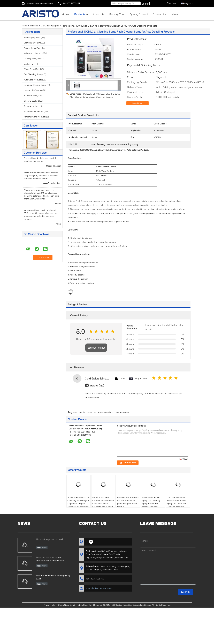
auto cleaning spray (82, 412)
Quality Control (139, 14)
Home (65, 14)
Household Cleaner (33, 90)
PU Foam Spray (31, 95)
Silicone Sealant (31, 101)
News (175, 14)
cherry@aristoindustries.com (40, 3)
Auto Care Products (33, 79)
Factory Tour (117, 14)
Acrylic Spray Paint (32, 48)
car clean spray (122, 412)
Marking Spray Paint (33, 58)
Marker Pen (29, 64)
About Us (98, 14)
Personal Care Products (35, 116)
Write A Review (96, 347)
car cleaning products (103, 412)
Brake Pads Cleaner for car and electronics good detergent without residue (128, 502)
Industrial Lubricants (33, 53)
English (188, 3)
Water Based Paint (32, 69)
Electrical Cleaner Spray (35, 85)
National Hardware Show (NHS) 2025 (53, 577)
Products (79, 14)
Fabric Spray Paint (32, 37)
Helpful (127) (97, 385)
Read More (41, 547)
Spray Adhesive (31, 106)
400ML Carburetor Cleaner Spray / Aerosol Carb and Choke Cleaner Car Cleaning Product (103, 503)
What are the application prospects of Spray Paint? (50, 559)
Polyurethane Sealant (33, 111)
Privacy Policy (50, 605)
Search (145, 3)
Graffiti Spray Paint (32, 42)
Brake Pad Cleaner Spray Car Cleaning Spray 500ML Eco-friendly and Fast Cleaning (151, 503)
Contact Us (159, 14)
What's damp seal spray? (49, 539)
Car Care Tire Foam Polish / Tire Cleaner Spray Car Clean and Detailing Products (176, 502)
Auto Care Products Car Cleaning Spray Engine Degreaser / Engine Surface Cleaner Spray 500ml (78, 503)
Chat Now (139, 103)
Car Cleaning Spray (50, 25)
